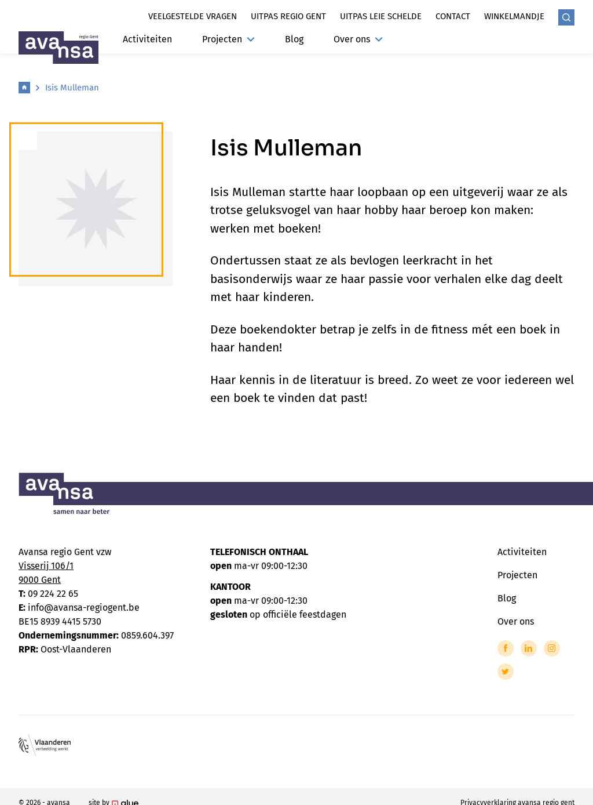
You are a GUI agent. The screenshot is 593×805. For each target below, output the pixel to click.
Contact (452, 16)
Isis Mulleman (72, 87)
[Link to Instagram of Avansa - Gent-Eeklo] (552, 648)
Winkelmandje (514, 16)
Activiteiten (147, 39)
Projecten (228, 39)
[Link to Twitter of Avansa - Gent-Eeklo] (505, 671)
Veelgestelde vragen (192, 16)
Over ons (358, 39)
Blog (294, 39)
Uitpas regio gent (288, 16)
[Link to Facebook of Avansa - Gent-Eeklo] (505, 648)
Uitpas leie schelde (381, 16)
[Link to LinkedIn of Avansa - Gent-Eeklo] (529, 648)
